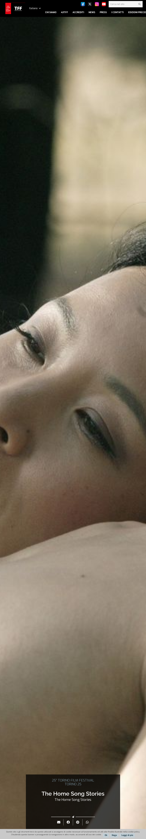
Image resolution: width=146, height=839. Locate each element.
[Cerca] (139, 4)
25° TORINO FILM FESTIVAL (73, 780)
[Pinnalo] (77, 822)
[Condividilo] (68, 822)
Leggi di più (127, 835)
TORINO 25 (73, 784)
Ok (106, 835)
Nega (114, 835)
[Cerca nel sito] (126, 4)
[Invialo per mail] (59, 822)
